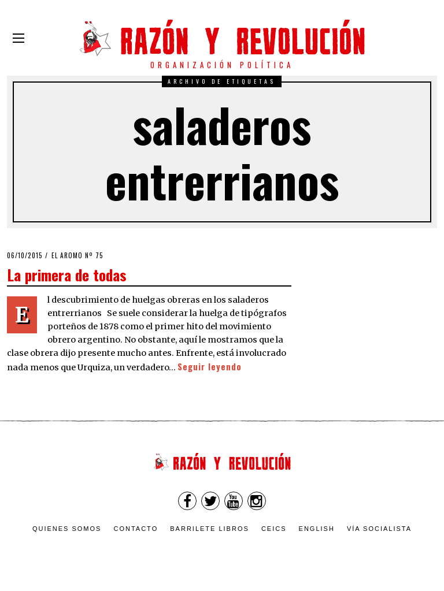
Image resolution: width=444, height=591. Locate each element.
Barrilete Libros (209, 528)
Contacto (135, 528)
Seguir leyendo (209, 366)
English (317, 528)
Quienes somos (67, 528)
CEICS (274, 528)
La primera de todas (67, 274)
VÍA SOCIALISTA (379, 528)
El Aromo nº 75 (77, 255)
